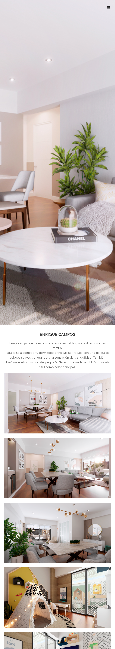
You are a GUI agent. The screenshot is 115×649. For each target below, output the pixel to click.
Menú (108, 7)
